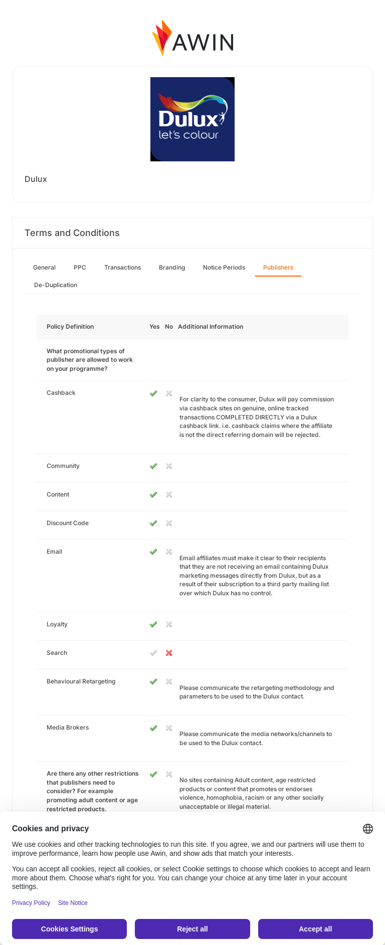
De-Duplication (55, 285)
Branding (172, 267)
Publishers (278, 267)
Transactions (122, 267)
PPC (80, 267)
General (44, 267)
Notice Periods (224, 267)
